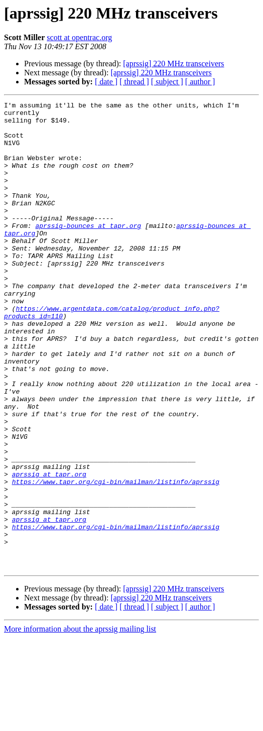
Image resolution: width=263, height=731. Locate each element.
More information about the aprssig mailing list (80, 722)
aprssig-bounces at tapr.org (88, 251)
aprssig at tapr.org (49, 549)
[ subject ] (167, 81)
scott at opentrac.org (79, 37)
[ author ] (200, 81)
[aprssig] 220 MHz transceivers (173, 63)
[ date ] (106, 81)
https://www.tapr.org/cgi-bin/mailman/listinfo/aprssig (115, 558)
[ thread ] (134, 81)
